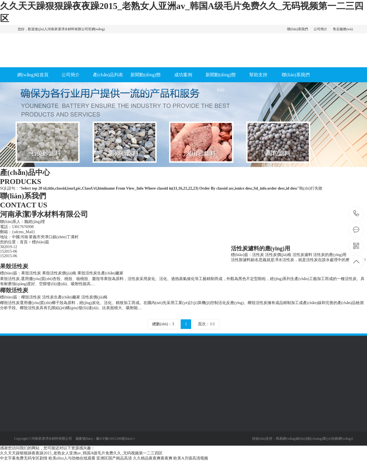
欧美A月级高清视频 (190, 458)
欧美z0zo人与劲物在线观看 (72, 458)
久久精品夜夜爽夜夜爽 (152, 458)
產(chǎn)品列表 (108, 74)
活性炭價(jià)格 (278, 255)
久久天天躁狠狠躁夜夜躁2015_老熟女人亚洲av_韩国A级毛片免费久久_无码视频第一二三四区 (81, 453)
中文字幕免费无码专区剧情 (23, 458)
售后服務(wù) (343, 29)
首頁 (24, 242)
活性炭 (258, 255)
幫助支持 (258, 74)
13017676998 (356, 213)
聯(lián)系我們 (297, 29)
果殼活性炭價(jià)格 (59, 273)
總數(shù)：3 (163, 324)
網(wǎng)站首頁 (33, 74)
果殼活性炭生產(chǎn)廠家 (100, 273)
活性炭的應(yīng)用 (329, 255)
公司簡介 (320, 29)
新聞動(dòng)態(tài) (145, 82)
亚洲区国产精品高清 (114, 458)
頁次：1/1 (206, 324)
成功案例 (183, 74)
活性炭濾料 (302, 255)
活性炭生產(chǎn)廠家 (61, 297)
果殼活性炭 (31, 273)
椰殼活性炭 (31, 297)
